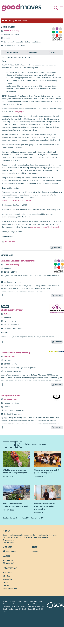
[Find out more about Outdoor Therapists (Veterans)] (3, 384)
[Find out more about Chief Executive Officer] (3, 342)
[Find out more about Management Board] (3, 427)
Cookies (6, 585)
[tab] (11, 52)
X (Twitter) (10, 563)
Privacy (5, 582)
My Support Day (10, 399)
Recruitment (7, 573)
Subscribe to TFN (37, 518)
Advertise (6, 576)
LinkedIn (9, 560)
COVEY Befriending (11, 31)
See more (42, 444)
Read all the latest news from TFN (16, 518)
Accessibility (7, 579)
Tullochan (8, 314)
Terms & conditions (10, 589)
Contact (35, 552)
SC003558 (27, 606)
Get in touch (11, 551)
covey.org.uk (19, 112)
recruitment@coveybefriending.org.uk (16, 200)
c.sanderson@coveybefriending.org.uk (44, 227)
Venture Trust (9, 357)
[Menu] (61, 8)
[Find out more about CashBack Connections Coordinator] (3, 295)
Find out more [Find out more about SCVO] (8, 542)
